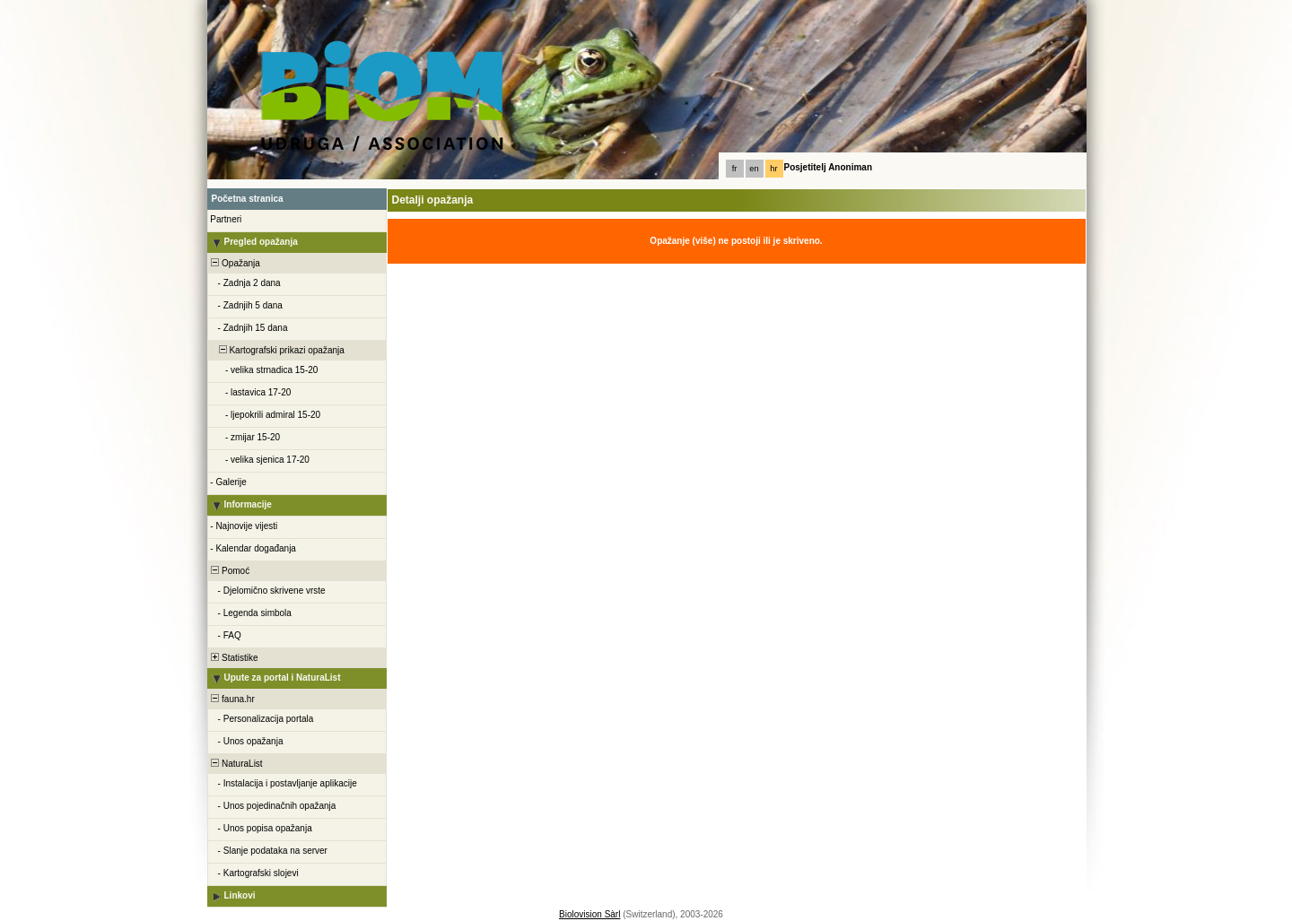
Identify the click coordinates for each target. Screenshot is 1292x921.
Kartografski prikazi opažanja (277, 350)
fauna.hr (232, 699)
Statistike (233, 658)
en (753, 168)
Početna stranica (248, 199)
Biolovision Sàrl (589, 914)
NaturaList (236, 764)
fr (735, 168)
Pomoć (229, 571)
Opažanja (234, 263)
